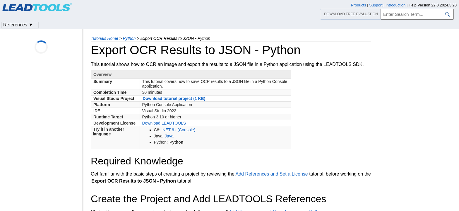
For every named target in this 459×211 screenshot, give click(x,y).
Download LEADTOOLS (164, 123)
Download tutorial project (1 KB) (174, 98)
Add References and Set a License (271, 173)
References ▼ (18, 24)
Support (376, 5)
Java (169, 136)
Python (129, 38)
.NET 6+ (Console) (178, 129)
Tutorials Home (104, 38)
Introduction (395, 5)
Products (358, 5)
